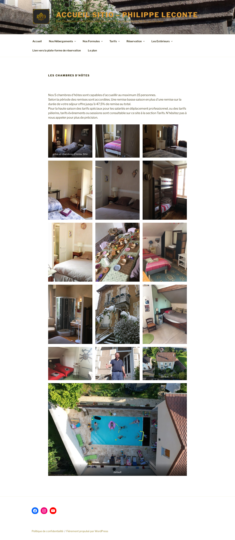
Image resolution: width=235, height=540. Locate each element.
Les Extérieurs (162, 41)
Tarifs (114, 41)
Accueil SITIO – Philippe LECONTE (127, 15)
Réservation (135, 41)
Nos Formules (93, 41)
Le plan (92, 50)
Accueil (37, 41)
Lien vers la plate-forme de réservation (56, 50)
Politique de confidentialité (47, 531)
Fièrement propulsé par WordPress (87, 531)
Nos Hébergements (62, 41)
